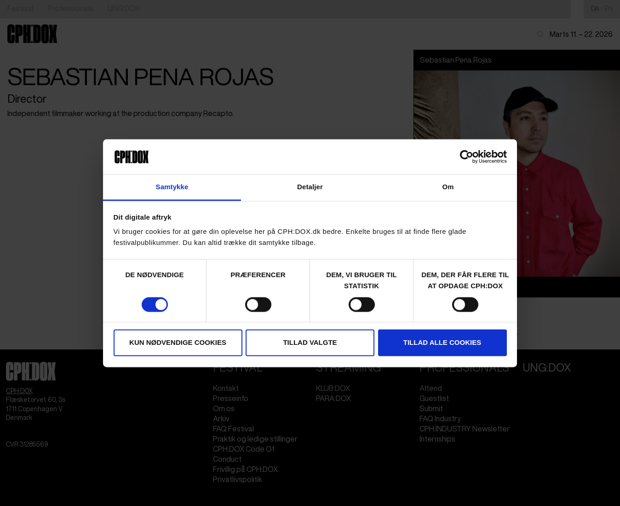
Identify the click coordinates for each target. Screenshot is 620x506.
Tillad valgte (310, 343)
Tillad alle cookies (442, 343)
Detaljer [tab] (310, 187)
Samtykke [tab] (172, 187)
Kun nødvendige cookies (177, 343)
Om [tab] (448, 187)
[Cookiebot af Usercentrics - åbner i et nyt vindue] (466, 156)
